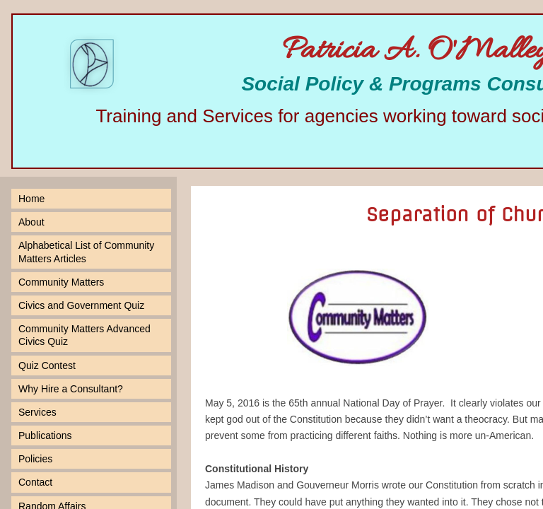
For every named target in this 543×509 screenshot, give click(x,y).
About (31, 222)
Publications (45, 435)
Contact (35, 482)
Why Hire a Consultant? (70, 388)
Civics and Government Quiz (81, 305)
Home (31, 198)
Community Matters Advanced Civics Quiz (84, 335)
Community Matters (61, 282)
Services (37, 412)
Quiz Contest (47, 365)
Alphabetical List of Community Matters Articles (86, 252)
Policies (35, 458)
